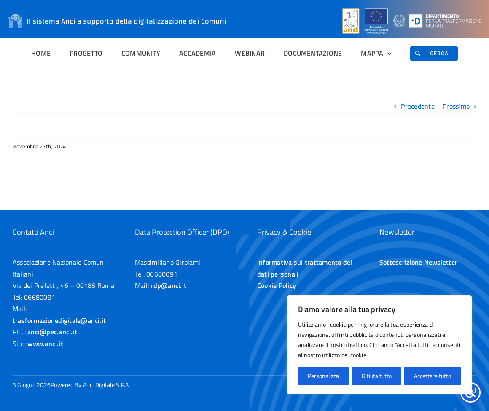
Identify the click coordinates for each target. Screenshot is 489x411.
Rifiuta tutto (377, 375)
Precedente (417, 106)
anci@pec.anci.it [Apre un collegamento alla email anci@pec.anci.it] (52, 332)
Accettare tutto (432, 375)
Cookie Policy (276, 285)
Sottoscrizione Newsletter (418, 262)
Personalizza (323, 375)
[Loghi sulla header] (412, 8)
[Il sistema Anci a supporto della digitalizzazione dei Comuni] (117, 8)
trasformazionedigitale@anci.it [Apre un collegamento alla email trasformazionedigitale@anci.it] (59, 320)
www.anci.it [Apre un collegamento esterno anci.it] (45, 343)
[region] (379, 344)
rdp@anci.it (168, 285)
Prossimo (456, 106)
